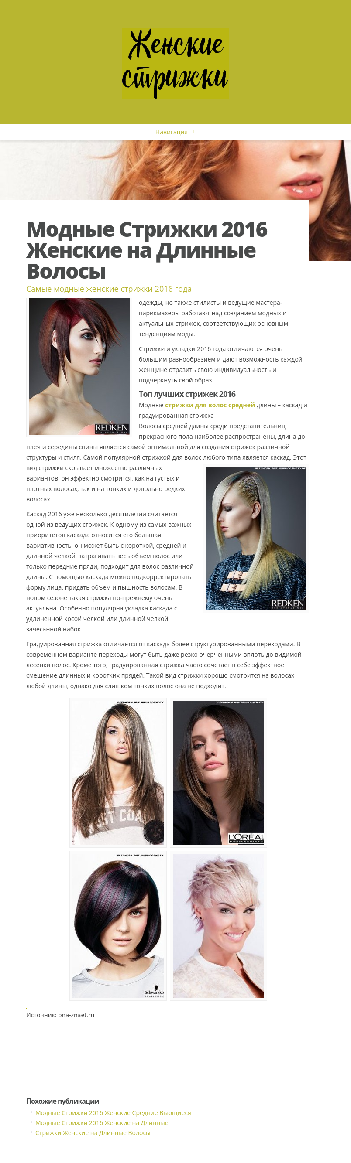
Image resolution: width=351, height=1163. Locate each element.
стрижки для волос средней (210, 405)
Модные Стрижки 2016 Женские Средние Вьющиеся (113, 1112)
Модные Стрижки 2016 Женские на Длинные (102, 1123)
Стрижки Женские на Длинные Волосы (93, 1133)
